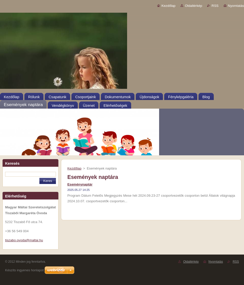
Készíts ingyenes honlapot (24, 270)
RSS (214, 6)
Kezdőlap (168, 6)
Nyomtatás (236, 6)
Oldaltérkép (193, 6)
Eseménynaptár (80, 184)
